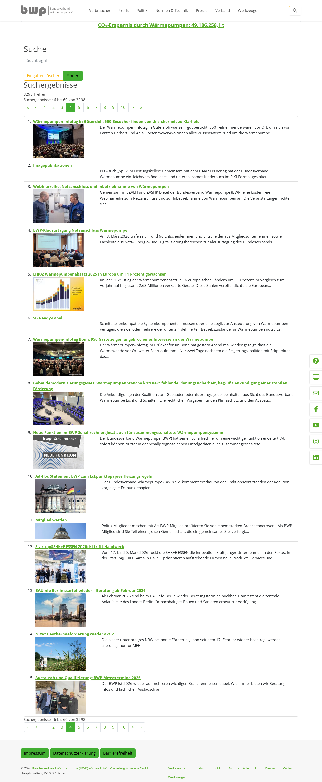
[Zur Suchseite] (295, 10)
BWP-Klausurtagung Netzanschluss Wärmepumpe (80, 230)
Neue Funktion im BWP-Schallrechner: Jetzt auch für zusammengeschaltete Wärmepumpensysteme (128, 432)
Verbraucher (99, 10)
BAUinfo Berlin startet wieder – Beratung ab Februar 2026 (90, 590)
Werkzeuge (247, 10)
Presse (201, 10)
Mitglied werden (51, 519)
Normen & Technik (171, 10)
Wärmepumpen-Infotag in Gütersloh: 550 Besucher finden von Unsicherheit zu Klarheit (116, 121)
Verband (222, 10)
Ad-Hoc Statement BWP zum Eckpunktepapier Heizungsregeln (93, 476)
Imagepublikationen (52, 165)
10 (123, 107)
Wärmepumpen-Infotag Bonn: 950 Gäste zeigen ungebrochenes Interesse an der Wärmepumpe (123, 339)
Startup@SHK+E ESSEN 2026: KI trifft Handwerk (79, 546)
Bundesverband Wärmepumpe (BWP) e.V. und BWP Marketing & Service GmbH (91, 768)
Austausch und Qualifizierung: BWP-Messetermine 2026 (88, 677)
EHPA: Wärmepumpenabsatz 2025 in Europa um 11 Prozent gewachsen (100, 274)
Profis (123, 10)
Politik (142, 10)
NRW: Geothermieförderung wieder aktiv (74, 633)
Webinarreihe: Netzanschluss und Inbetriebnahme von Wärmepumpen (101, 186)
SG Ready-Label (47, 317)
